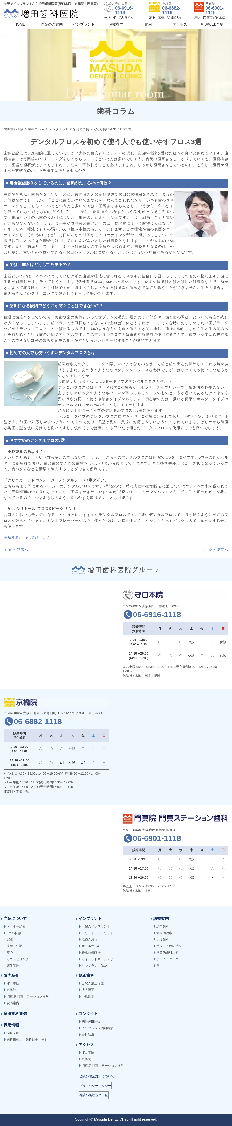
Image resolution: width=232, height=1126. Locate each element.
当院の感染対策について (96, 1076)
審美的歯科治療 (167, 953)
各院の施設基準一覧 (93, 1095)
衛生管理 (13, 966)
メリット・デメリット (97, 933)
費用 (148, 24)
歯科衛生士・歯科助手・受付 (27, 1040)
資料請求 (88, 1035)
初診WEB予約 (212, 24)
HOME (19, 24)
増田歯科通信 (15, 1014)
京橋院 (11, 990)
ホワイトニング (167, 959)
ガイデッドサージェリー (99, 959)
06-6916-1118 (124, 10)
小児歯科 (162, 940)
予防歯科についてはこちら (27, 538)
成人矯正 (88, 990)
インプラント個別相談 (97, 1028)
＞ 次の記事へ (215, 550)
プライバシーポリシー (95, 1086)
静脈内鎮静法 (91, 953)
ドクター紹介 (16, 927)
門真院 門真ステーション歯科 (28, 997)
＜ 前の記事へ (16, 550)
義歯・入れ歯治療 (169, 946)
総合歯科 (162, 927)
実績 (10, 940)
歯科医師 (13, 1033)
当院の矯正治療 (93, 984)
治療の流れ (89, 940)
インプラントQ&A (94, 966)
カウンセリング (18, 959)
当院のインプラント (96, 927)
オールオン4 (90, 946)
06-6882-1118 (171, 10)
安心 (10, 953)
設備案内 (13, 1003)
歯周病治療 (164, 933)
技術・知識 (14, 946)
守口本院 (13, 984)
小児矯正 (88, 997)
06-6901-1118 (214, 10)
